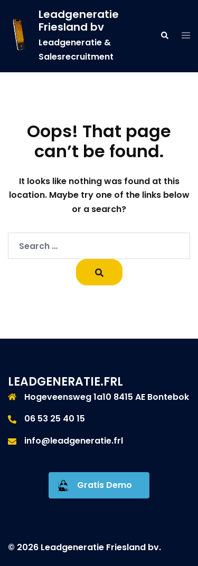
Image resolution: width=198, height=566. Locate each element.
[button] (164, 36)
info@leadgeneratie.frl (73, 441)
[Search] (99, 272)
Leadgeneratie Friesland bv (79, 20)
